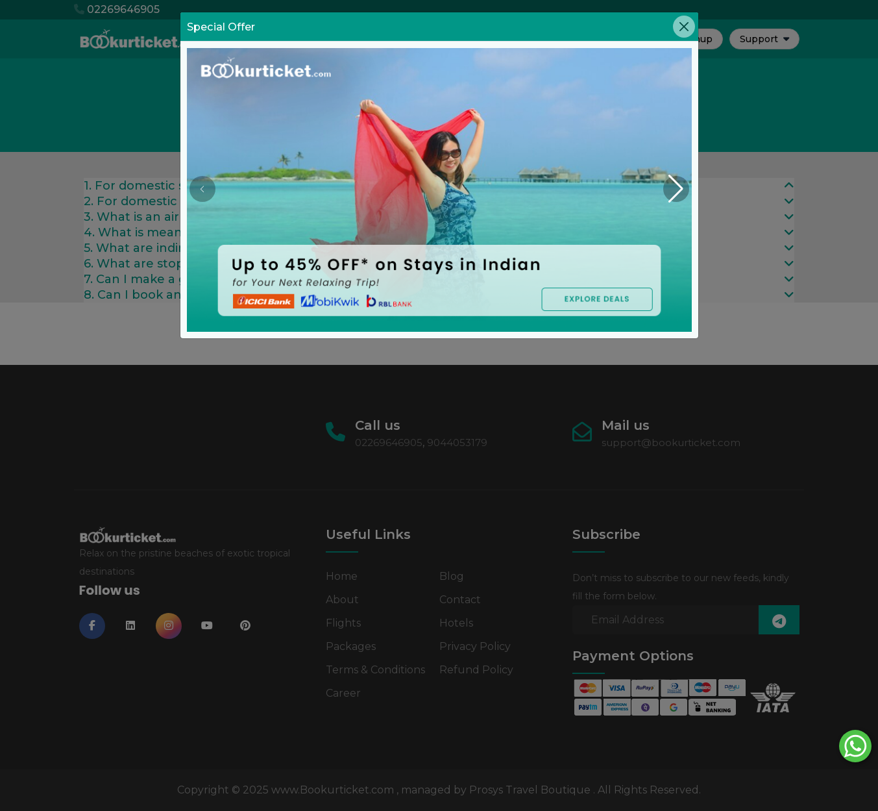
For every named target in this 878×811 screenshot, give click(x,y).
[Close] (684, 27)
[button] (676, 189)
